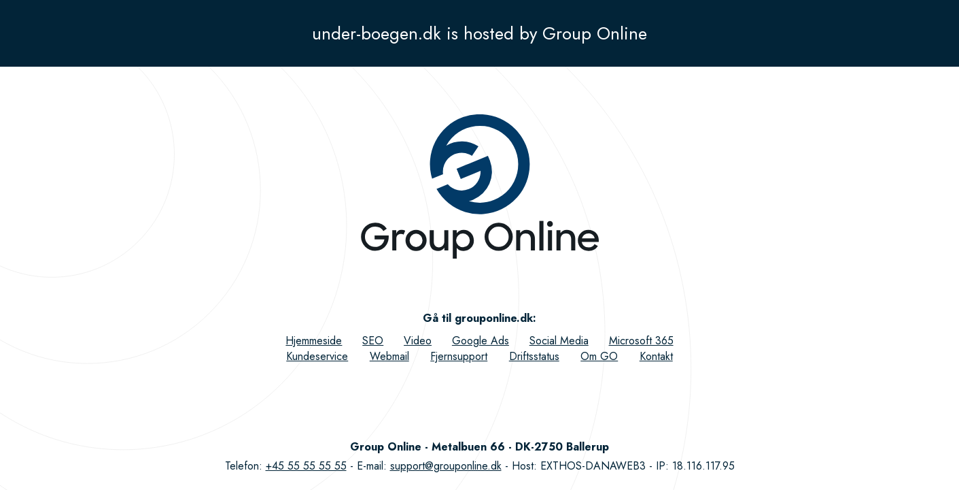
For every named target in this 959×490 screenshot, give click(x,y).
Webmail (389, 356)
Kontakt (656, 356)
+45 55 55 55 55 (306, 466)
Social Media (559, 340)
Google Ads (480, 340)
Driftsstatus (534, 356)
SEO (372, 340)
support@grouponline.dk (446, 466)
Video (418, 340)
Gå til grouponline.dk (478, 318)
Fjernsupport (458, 356)
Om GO (599, 356)
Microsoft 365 (641, 340)
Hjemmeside (313, 340)
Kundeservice (317, 356)
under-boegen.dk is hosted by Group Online (479, 33)
